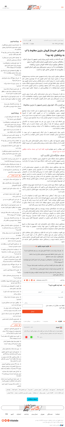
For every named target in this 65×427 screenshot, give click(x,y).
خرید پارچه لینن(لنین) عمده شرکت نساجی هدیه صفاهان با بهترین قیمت (11, 380)
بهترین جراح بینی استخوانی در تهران (23, 393)
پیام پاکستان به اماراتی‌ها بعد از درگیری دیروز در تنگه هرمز (12, 171)
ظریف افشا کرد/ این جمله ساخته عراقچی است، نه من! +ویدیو (43, 150)
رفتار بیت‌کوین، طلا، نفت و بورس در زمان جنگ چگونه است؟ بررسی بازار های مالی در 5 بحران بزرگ (11, 359)
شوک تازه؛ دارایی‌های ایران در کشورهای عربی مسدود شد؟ (13, 118)
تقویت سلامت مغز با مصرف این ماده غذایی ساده (12, 195)
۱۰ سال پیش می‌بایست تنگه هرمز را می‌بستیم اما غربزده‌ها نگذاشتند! (11, 160)
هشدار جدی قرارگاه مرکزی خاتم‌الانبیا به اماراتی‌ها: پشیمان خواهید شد (11, 165)
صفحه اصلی (60, 40)
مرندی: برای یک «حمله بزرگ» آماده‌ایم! (12, 84)
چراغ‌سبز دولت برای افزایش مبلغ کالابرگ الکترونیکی (12, 184)
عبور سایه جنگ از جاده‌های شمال (10, 349)
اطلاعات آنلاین (35, 7)
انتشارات (19, 414)
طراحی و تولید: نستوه (56, 425)
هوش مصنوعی (37, 390)
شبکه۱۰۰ (58, 414)
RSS (6, 414)
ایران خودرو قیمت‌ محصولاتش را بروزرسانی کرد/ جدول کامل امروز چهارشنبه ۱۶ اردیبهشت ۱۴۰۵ (12, 65)
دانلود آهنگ (14, 390)
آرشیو (12, 414)
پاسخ (41, 337)
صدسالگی (49, 414)
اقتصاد (54, 40)
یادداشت (26, 414)
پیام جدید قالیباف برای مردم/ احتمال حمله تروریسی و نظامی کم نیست (12, 106)
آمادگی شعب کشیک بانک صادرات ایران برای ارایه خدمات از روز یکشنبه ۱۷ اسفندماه (11, 373)
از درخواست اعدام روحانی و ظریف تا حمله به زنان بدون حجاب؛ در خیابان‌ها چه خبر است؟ (11, 251)
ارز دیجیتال (35, 393)
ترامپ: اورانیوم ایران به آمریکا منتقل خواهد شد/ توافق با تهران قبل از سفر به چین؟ (11, 98)
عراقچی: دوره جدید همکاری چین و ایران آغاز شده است (11, 304)
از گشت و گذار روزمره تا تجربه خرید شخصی (11, 385)
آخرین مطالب (14, 176)
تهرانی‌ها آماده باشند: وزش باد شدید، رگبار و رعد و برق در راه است (12, 309)
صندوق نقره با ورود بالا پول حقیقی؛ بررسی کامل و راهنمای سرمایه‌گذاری (11, 353)
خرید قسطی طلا (23, 390)
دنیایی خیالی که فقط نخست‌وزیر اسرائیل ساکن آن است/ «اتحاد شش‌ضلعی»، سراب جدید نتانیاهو (46, 255)
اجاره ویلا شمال (60, 390)
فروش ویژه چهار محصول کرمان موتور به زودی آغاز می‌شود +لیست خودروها (12, 343)
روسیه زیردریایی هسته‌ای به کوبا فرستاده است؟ (12, 276)
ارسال (32, 311)
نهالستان (8, 390)
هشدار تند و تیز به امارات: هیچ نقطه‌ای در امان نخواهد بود (12, 131)
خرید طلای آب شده (59, 393)
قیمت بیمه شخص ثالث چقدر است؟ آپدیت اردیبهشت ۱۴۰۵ (11, 337)
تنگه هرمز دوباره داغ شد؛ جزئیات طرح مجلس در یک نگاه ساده (45, 269)
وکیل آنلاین (45, 390)
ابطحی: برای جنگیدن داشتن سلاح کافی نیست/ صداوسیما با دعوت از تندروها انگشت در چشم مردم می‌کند (11, 259)
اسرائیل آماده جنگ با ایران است (11, 179)
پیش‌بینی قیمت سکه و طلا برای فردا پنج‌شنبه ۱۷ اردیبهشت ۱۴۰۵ (11, 213)
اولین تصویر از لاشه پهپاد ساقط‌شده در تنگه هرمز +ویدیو (11, 282)
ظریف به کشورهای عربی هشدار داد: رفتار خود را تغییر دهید (11, 287)
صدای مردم (35, 414)
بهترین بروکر (42, 393)
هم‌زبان (42, 414)
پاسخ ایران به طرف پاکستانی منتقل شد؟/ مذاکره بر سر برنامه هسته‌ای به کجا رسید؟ (11, 227)
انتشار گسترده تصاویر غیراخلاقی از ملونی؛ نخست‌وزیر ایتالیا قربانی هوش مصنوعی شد (11, 47)
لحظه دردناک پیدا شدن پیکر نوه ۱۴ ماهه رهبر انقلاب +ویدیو (11, 53)
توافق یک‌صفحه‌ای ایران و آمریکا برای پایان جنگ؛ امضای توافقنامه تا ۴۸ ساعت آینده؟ (11, 72)
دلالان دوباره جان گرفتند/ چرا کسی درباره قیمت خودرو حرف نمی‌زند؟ (44, 265)
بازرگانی (16, 325)
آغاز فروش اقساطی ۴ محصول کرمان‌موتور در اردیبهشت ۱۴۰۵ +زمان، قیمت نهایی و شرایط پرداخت (11, 331)
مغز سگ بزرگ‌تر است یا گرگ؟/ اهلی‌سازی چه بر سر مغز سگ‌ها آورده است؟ (42, 251)
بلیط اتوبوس (10, 393)
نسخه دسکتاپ (32, 399)
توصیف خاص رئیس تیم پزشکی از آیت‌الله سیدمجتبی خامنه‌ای (11, 58)
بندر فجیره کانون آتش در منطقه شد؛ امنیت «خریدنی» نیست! (11, 245)
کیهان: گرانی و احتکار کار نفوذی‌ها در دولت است (11, 147)
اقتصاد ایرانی (50, 393)
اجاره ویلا (30, 390)
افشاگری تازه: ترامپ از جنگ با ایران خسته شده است (11, 315)
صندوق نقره (52, 390)
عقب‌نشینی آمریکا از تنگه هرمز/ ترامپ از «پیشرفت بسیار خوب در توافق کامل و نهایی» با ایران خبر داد (11, 91)
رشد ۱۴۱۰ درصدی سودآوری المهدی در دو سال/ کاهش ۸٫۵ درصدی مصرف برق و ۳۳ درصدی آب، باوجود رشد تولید (11, 366)
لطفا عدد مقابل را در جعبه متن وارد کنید (55, 306)
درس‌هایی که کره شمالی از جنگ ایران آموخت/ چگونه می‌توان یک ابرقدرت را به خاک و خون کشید (43, 273)
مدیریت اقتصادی (48, 40)
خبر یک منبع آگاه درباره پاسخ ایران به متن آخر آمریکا (11, 79)
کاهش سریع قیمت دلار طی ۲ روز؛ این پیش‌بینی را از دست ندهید (11, 239)
